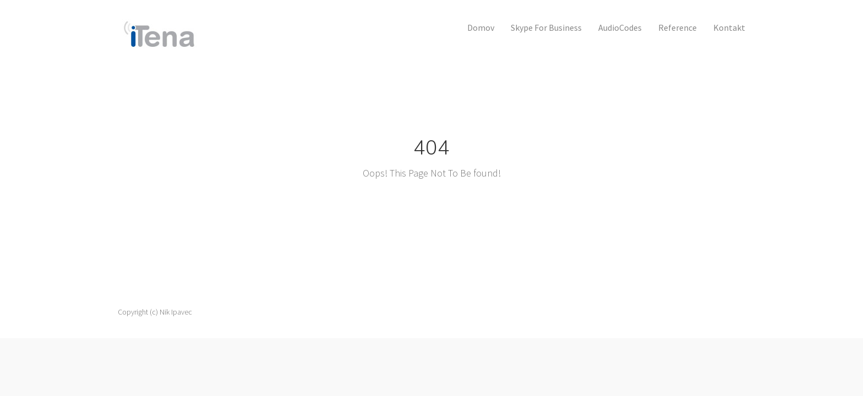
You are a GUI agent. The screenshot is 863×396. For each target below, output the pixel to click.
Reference (677, 27)
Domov (480, 27)
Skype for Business (546, 27)
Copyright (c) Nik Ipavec (155, 312)
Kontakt (729, 27)
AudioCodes (620, 27)
